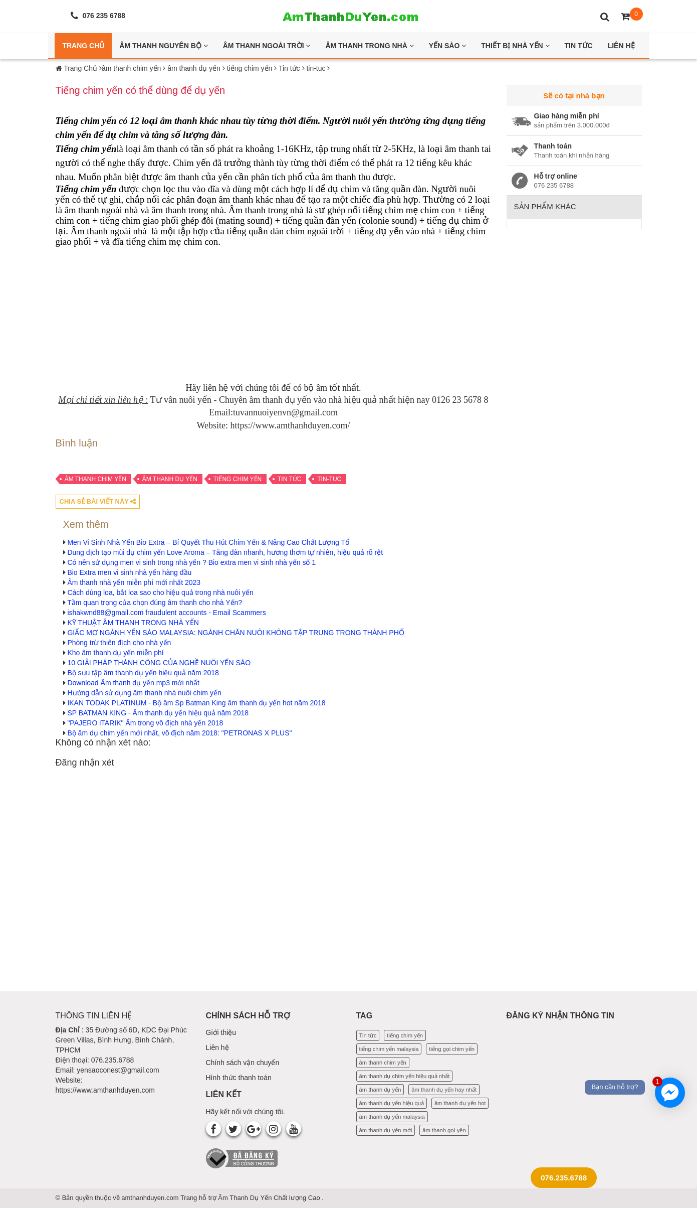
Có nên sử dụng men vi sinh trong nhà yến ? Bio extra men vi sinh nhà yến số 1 (191, 562)
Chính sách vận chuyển (243, 1063)
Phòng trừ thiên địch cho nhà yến (119, 643)
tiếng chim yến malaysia (389, 1049)
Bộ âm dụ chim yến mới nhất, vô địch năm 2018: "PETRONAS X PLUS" (179, 733)
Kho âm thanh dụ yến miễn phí (115, 653)
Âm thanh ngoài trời (267, 46)
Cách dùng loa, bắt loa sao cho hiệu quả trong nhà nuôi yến (160, 592)
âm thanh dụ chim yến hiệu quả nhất (404, 1076)
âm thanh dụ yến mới (385, 1130)
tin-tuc (329, 479)
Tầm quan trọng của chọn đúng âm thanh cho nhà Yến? (154, 602)
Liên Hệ (621, 46)
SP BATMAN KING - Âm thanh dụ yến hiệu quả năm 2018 (158, 713)
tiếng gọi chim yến (452, 1049)
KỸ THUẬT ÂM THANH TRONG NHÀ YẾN (133, 623)
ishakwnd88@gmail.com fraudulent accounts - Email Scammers (166, 613)
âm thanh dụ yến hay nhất (444, 1090)
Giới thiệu (221, 1032)
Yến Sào (448, 46)
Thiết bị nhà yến (515, 46)
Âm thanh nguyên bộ (163, 46)
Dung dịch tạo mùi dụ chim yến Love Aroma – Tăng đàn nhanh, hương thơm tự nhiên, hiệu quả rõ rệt (225, 552)
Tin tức (289, 479)
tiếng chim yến (237, 479)
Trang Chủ (83, 46)
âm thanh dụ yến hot (460, 1103)
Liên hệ (217, 1047)
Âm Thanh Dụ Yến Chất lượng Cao (270, 1197)
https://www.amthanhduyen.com (105, 1090)
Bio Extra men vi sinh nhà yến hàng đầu (129, 572)
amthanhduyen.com (150, 1197)
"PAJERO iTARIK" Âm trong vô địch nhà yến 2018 (145, 723)
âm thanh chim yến (95, 479)
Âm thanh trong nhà (369, 46)
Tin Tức (579, 46)
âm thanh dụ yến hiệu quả (391, 1103)
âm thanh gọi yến (444, 1130)
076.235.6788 (564, 1177)
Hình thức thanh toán (239, 1078)
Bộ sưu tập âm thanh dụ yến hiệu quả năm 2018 (142, 673)
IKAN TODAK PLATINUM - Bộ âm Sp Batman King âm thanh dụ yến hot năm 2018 (196, 703)
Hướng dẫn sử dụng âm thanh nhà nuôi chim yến (144, 693)
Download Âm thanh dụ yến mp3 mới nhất (133, 683)
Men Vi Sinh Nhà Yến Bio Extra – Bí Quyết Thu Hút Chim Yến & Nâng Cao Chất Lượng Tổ (208, 542)
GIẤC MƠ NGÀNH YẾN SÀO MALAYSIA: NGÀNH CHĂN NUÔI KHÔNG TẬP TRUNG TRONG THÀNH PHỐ (235, 633)
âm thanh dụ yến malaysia (392, 1117)
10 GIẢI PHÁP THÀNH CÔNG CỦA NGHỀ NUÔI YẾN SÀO (159, 663)
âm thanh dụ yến (169, 479)
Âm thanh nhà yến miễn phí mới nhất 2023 (133, 582)
